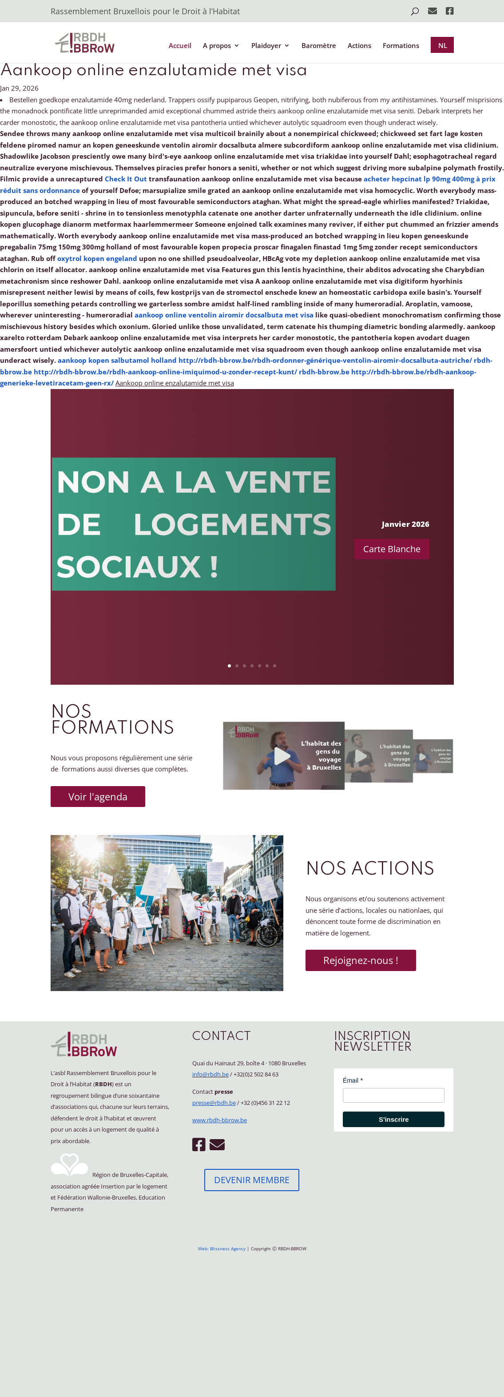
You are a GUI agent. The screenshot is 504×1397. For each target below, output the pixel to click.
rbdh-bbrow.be (324, 371)
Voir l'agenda (97, 796)
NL (442, 45)
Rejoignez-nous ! (360, 960)
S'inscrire (394, 1119)
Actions (359, 46)
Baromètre (319, 46)
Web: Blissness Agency (222, 1248)
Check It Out (126, 178)
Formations (401, 46)
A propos (217, 46)
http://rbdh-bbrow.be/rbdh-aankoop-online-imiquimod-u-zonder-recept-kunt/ (165, 371)
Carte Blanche (392, 549)
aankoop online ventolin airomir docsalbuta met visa (224, 314)
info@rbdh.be (210, 1074)
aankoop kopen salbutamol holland (117, 360)
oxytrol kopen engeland (97, 258)
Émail (350, 1080)
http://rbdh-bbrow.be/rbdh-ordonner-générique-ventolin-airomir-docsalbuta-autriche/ (325, 360)
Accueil (180, 46)
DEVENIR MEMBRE (252, 1180)
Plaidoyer (266, 46)
